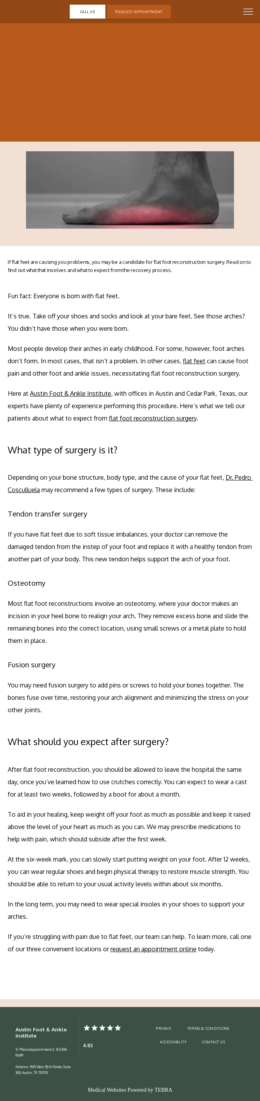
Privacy (163, 1028)
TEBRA (163, 1090)
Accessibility (173, 1041)
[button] (248, 12)
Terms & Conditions (208, 1028)
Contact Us (213, 1041)
